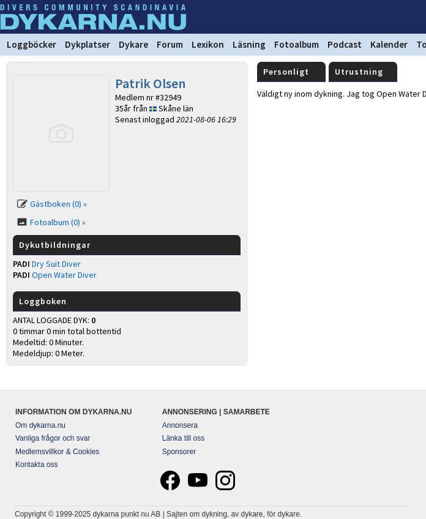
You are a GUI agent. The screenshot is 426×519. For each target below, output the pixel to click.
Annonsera (180, 425)
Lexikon (208, 44)
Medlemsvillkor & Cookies (57, 451)
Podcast (344, 44)
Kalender (389, 44)
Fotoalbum (296, 44)
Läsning (249, 44)
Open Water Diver (64, 274)
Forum (170, 44)
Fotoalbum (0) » (58, 222)
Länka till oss (183, 438)
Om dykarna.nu (40, 425)
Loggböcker (31, 44)
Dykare (133, 44)
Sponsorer (179, 451)
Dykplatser (87, 44)
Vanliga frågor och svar (53, 438)
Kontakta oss (36, 464)
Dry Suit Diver (56, 263)
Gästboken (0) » (58, 203)
